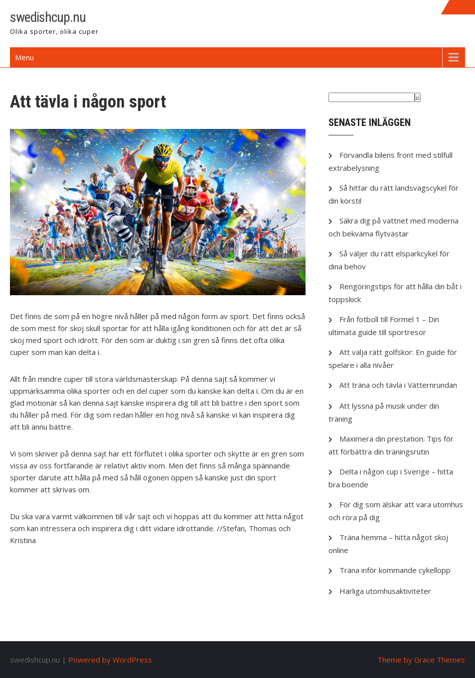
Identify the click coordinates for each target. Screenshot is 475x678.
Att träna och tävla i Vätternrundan (398, 385)
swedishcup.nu (48, 17)
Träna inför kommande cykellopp (395, 570)
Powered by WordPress (110, 660)
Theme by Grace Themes (421, 660)
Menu (24, 57)
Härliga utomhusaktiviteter (385, 591)
